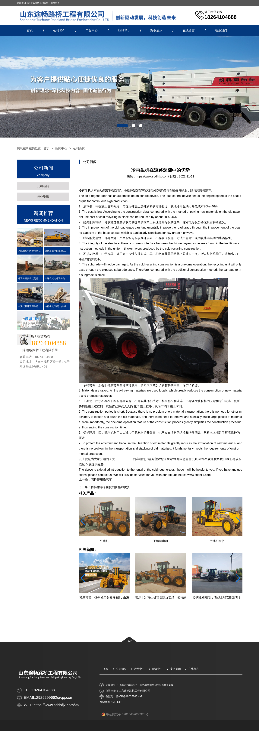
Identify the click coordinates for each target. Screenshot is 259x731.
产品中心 (92, 30)
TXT (119, 701)
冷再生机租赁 (124, 459)
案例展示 (156, 30)
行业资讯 (43, 196)
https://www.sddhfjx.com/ (152, 176)
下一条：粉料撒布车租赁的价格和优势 (104, 487)
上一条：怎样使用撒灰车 (95, 479)
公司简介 (59, 30)
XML (113, 701)
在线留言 (189, 30)
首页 (30, 30)
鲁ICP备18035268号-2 (129, 696)
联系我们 (221, 30)
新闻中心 (124, 30)
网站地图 (104, 701)
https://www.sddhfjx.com (120, 464)
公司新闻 (79, 148)
